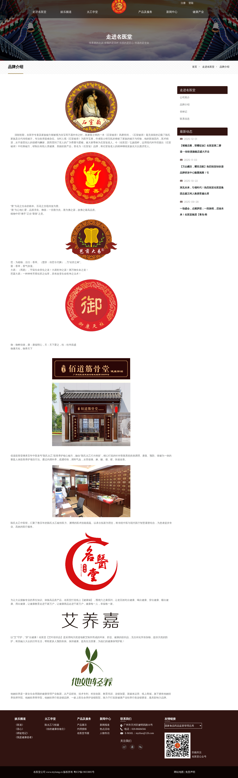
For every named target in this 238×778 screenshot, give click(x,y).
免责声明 (190, 772)
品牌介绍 (224, 66)
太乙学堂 (92, 14)
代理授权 (82, 729)
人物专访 (105, 733)
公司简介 (185, 97)
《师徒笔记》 (22, 733)
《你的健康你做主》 (55, 729)
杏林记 (183, 111)
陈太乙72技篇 (52, 725)
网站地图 (179, 772)
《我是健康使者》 (24, 737)
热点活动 (105, 729)
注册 (183, 2)
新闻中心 (171, 14)
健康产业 (198, 14)
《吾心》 (19, 729)
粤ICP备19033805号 (84, 772)
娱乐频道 (66, 14)
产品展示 (82, 725)
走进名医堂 (39, 14)
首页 (194, 66)
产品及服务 (145, 14)
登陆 (190, 2)
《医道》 (19, 725)
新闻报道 (105, 725)
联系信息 (185, 118)
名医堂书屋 (83, 733)
